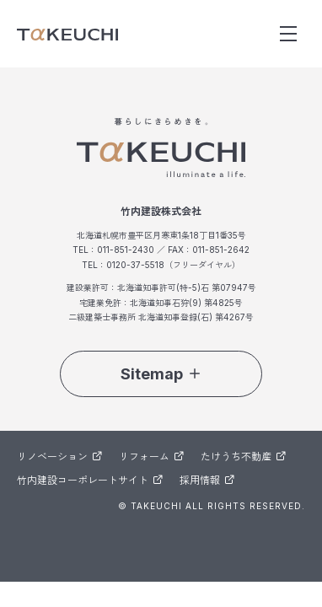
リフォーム (151, 456)
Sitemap (161, 374)
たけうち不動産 (243, 456)
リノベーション (59, 456)
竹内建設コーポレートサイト (90, 480)
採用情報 (207, 480)
